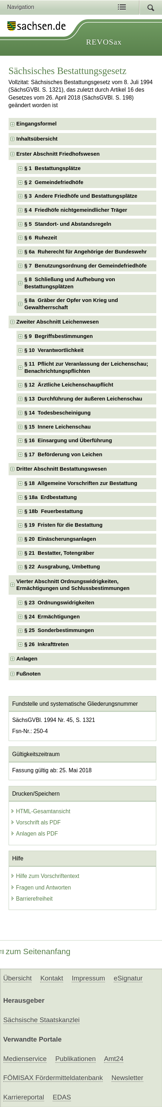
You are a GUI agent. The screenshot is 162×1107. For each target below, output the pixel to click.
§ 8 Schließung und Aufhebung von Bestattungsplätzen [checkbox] (69, 282)
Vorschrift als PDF (35, 822)
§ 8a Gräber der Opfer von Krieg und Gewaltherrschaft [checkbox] (71, 303)
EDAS (62, 1097)
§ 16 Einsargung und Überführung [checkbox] (68, 440)
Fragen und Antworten (40, 887)
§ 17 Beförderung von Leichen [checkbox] (63, 454)
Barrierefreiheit (31, 899)
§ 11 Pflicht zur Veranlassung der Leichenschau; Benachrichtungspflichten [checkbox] (86, 367)
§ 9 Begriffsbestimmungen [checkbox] (58, 336)
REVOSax (104, 41)
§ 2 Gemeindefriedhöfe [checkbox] (54, 182)
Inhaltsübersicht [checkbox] (37, 139)
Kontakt (51, 978)
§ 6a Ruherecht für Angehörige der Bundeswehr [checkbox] (85, 252)
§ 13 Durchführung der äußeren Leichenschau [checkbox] (83, 399)
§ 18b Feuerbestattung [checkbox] (53, 511)
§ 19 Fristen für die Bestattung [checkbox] (63, 525)
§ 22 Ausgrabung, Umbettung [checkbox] (62, 566)
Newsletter (127, 1077)
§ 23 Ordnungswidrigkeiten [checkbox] (59, 602)
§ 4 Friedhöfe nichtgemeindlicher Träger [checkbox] (75, 210)
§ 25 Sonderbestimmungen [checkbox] (59, 630)
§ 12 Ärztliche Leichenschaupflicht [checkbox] (68, 385)
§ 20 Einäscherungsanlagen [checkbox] (60, 539)
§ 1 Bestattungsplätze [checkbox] (52, 168)
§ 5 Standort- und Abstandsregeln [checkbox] (67, 224)
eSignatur (128, 978)
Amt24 (113, 1058)
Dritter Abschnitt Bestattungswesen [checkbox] (61, 469)
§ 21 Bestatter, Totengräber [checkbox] (59, 553)
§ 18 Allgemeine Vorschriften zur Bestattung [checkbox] (80, 483)
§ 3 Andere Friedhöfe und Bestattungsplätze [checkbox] (80, 196)
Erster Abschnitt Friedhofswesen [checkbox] (58, 154)
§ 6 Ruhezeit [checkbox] (40, 238)
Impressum (88, 978)
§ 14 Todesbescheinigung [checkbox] (57, 413)
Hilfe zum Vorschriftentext (45, 876)
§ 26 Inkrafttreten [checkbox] (46, 644)
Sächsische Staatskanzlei (41, 1020)
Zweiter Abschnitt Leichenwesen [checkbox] (57, 322)
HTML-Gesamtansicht (40, 811)
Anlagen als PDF (34, 834)
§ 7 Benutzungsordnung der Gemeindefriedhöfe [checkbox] (85, 266)
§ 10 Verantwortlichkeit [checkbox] (54, 350)
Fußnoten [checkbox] (28, 674)
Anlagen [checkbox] (27, 659)
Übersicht (17, 978)
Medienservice (25, 1058)
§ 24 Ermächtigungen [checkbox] (52, 616)
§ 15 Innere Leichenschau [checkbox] (57, 427)
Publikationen (75, 1058)
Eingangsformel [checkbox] (36, 124)
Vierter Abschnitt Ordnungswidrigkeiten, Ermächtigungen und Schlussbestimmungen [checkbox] (73, 584)
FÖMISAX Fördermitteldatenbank (53, 1077)
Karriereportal (23, 1097)
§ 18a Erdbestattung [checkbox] (50, 497)
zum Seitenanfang (35, 951)
